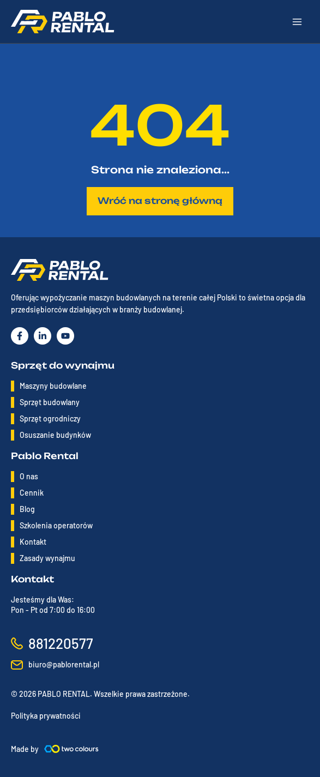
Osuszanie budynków (55, 434)
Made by (25, 749)
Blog (27, 509)
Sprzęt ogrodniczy (50, 418)
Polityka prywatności (46, 715)
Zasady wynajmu (47, 558)
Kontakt (33, 541)
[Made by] (71, 749)
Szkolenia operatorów (56, 525)
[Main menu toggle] (297, 22)
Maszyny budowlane (53, 385)
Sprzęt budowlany (50, 402)
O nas (29, 476)
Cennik (32, 492)
